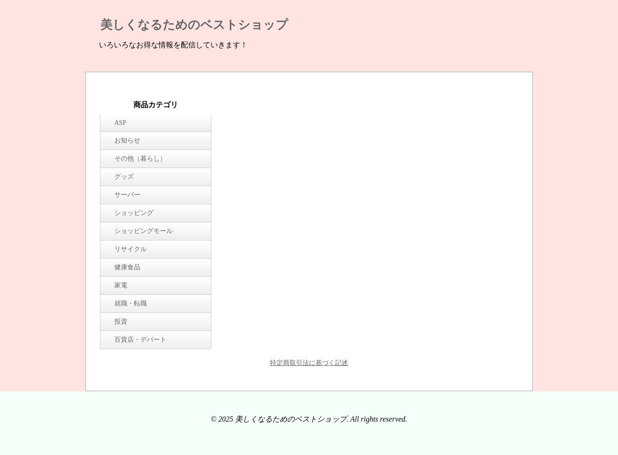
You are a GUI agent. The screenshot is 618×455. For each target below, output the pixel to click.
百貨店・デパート (140, 339)
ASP (120, 122)
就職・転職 (130, 303)
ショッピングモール (143, 231)
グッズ (124, 176)
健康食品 (127, 267)
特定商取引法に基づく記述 (309, 362)
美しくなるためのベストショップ (194, 25)
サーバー (127, 194)
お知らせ (127, 140)
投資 (120, 321)
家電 (120, 285)
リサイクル (130, 249)
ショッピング (133, 212)
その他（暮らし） (140, 158)
